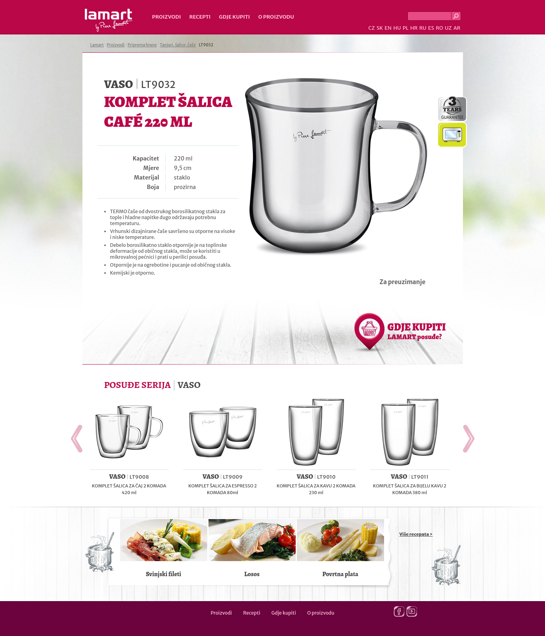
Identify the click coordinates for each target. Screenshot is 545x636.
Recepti (199, 16)
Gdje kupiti (234, 16)
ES (431, 28)
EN (388, 28)
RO (439, 28)
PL (406, 28)
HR (413, 28)
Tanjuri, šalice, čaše (178, 45)
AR (457, 28)
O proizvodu (276, 16)
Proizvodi (166, 16)
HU (397, 28)
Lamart (108, 20)
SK (380, 28)
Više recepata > (416, 534)
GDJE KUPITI (417, 331)
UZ (448, 28)
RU (422, 28)
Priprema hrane (142, 45)
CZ (371, 28)
